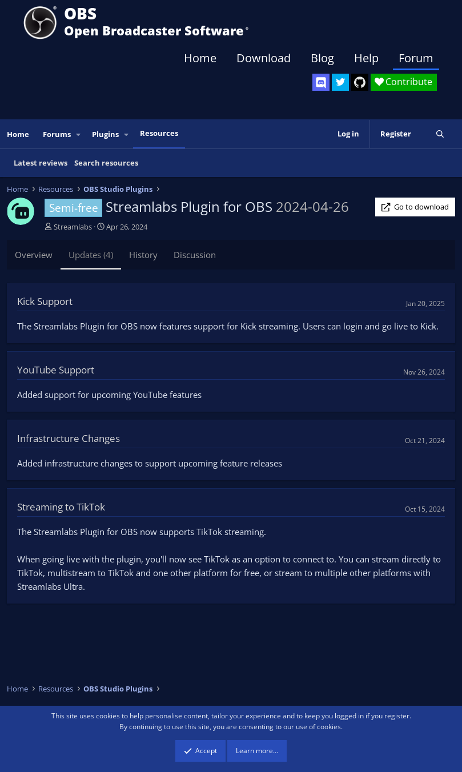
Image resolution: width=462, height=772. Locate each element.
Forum (416, 58)
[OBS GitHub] (359, 82)
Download (263, 58)
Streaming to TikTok (61, 506)
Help (366, 58)
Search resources (106, 163)
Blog (322, 58)
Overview (34, 254)
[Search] (440, 134)
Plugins (105, 134)
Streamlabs (73, 227)
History (143, 254)
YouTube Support (55, 369)
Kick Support (45, 301)
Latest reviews (40, 163)
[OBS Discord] (321, 82)
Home (200, 58)
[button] (79, 134)
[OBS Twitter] (340, 82)
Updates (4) (91, 254)
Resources (159, 133)
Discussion (195, 254)
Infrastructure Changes (68, 438)
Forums (57, 134)
